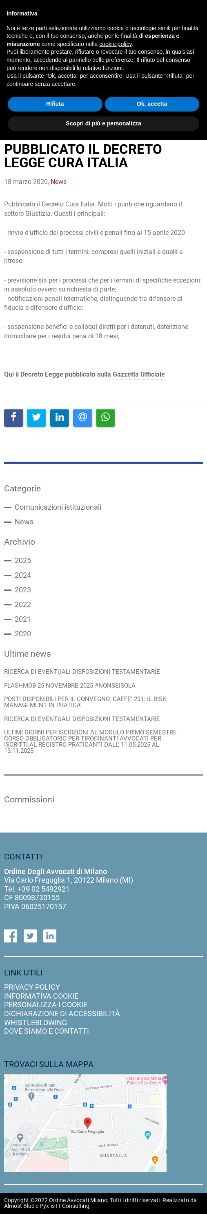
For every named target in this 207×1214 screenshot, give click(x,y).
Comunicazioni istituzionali (58, 507)
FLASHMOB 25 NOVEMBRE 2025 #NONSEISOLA (70, 686)
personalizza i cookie (45, 1004)
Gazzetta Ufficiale (139, 374)
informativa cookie (41, 996)
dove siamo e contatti (46, 1031)
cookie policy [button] (115, 44)
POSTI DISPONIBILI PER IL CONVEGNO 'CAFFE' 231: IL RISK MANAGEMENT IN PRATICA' (85, 702)
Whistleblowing (35, 1022)
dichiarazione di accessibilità (62, 1013)
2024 (23, 575)
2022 (23, 604)
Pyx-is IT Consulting (64, 1206)
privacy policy (32, 987)
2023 (23, 590)
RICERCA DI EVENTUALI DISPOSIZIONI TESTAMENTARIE (82, 672)
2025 (23, 560)
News (24, 522)
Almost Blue (19, 1206)
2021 (23, 619)
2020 (23, 634)
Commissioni (29, 799)
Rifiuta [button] (55, 104)
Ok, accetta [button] (152, 104)
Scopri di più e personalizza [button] (103, 123)
